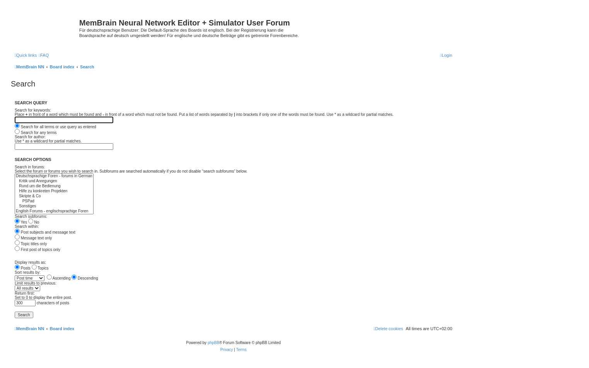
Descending (84, 278)
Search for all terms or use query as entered (55, 127)
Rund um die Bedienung (54, 186)
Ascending (59, 278)
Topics (40, 268)
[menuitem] (44, 55)
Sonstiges (54, 206)
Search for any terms (36, 133)
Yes (21, 222)
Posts (23, 268)
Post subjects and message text (45, 232)
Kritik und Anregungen (54, 181)
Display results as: (30, 262)
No (33, 222)
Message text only (33, 238)
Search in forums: (30, 167)
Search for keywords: (33, 110)
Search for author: (30, 137)
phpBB (213, 343)
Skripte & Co (54, 196)
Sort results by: (28, 272)
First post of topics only (37, 250)
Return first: (25, 293)
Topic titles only (31, 244)
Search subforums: (31, 216)
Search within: (27, 226)
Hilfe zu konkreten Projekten (54, 191)
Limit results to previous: (35, 283)
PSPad (54, 201)
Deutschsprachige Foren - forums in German (54, 176)
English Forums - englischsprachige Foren (54, 211)
